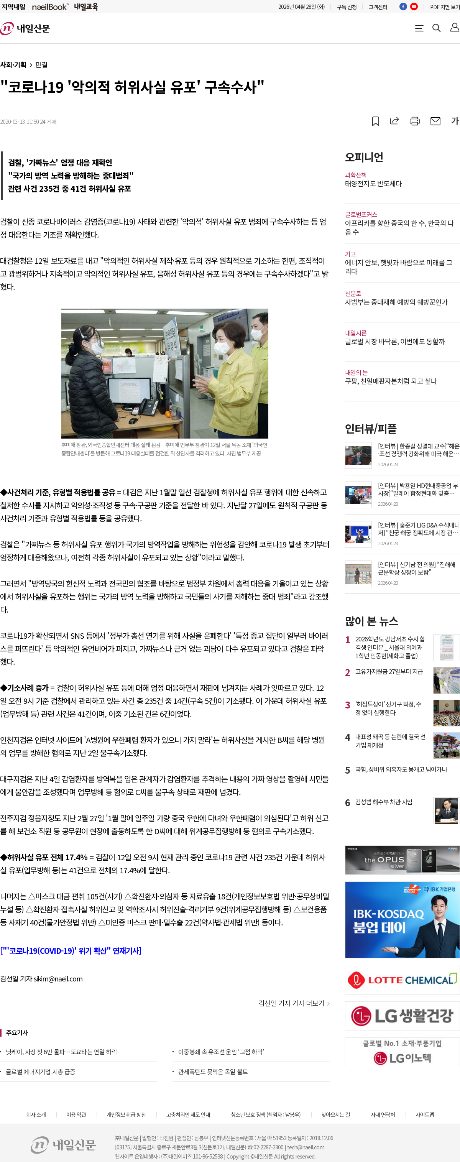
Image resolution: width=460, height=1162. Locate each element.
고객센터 (378, 6)
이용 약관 (76, 1114)
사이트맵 (425, 1114)
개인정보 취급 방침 (126, 1114)
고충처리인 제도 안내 (188, 1114)
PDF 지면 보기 (445, 6)
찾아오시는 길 (335, 1114)
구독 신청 (346, 6)
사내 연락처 (383, 1114)
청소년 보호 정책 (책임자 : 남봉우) (266, 1114)
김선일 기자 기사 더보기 (291, 1003)
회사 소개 (36, 1114)
